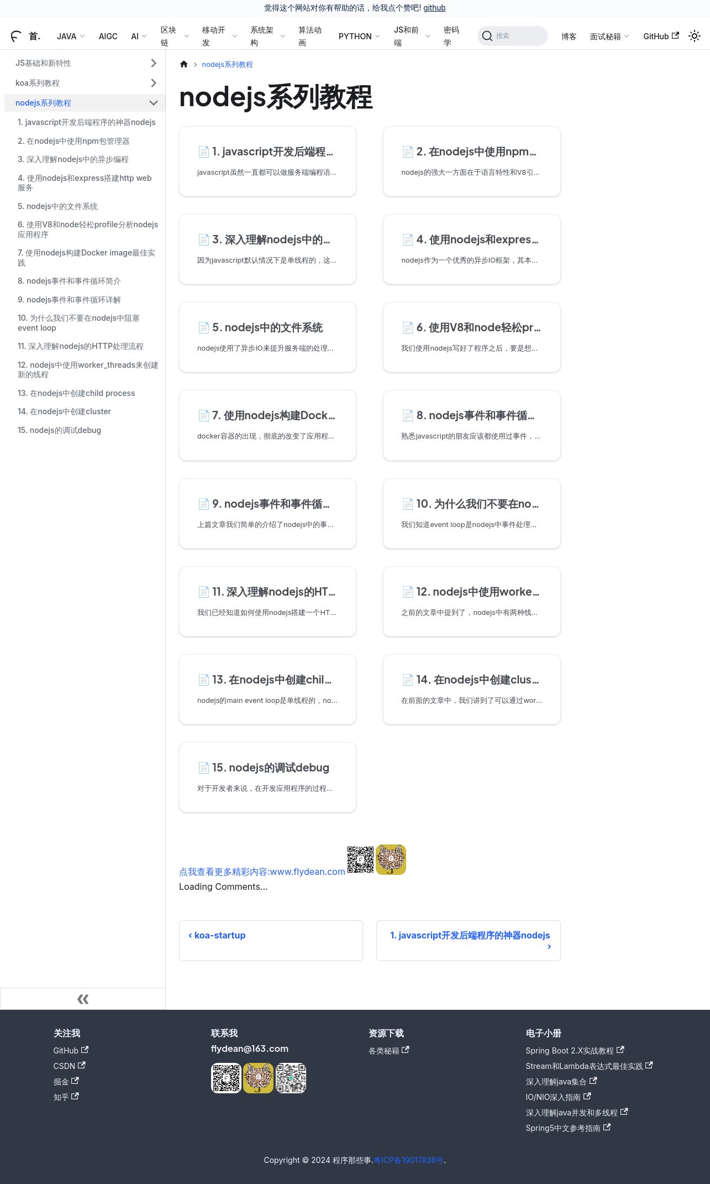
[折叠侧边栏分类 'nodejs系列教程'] (153, 103)
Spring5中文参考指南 (568, 1128)
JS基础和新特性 (43, 62)
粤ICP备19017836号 (409, 1160)
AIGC (108, 36)
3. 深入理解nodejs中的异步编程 (73, 159)
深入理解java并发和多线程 (577, 1112)
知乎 (66, 1097)
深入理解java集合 (561, 1081)
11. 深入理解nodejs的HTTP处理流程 (81, 346)
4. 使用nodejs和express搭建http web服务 (85, 182)
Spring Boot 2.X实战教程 (575, 1050)
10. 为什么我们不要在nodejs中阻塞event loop (79, 322)
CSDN (70, 1066)
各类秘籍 (389, 1050)
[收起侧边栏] (83, 999)
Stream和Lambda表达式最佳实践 (589, 1066)
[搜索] (513, 36)
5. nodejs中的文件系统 (58, 206)
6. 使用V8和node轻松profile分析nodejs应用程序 (88, 229)
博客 (569, 36)
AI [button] (135, 36)
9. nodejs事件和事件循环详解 (69, 299)
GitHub (661, 36)
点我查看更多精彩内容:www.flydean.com (262, 871)
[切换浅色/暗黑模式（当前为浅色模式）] (694, 36)
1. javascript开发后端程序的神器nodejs (87, 122)
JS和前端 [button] (406, 36)
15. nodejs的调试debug (59, 430)
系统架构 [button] (262, 36)
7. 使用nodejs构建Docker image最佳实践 (86, 257)
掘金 (66, 1081)
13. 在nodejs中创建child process (76, 393)
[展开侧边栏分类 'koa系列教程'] (153, 83)
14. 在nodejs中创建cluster (64, 411)
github (434, 7)
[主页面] (184, 64)
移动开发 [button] (213, 36)
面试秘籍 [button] (605, 36)
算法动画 (310, 36)
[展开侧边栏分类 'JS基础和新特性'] (153, 63)
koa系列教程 (37, 82)
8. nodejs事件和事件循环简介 (69, 280)
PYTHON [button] (355, 36)
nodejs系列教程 (43, 102)
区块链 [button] (168, 36)
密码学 (451, 36)
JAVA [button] (67, 36)
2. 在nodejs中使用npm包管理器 (74, 140)
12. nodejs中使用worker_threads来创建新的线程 (88, 369)
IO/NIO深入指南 (558, 1097)
